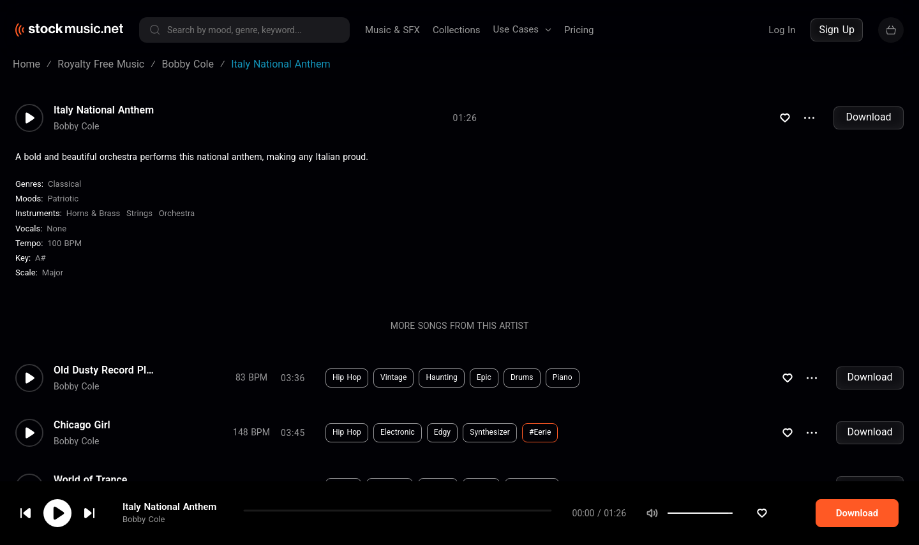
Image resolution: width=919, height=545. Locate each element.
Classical (64, 193)
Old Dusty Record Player (105, 379)
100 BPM (64, 252)
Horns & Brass (93, 222)
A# (40, 267)
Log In (781, 30)
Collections (457, 30)
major (52, 281)
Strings (139, 222)
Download (868, 126)
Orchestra (177, 222)
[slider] (757, 513)
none (56, 237)
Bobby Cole (144, 519)
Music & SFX (392, 30)
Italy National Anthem (169, 506)
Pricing (579, 30)
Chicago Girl (82, 433)
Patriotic (62, 207)
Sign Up (837, 30)
